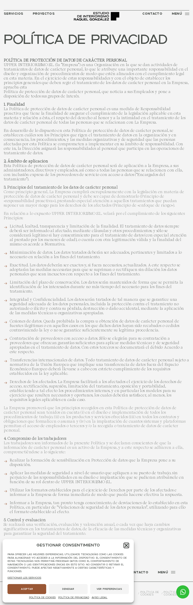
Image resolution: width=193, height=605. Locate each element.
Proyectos (44, 13)
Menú (180, 13)
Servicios (13, 13)
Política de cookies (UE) (174, 594)
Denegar (68, 589)
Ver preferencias (109, 589)
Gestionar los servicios (24, 578)
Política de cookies (42, 598)
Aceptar (27, 589)
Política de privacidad (73, 598)
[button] (126, 545)
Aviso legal (99, 598)
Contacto (152, 13)
